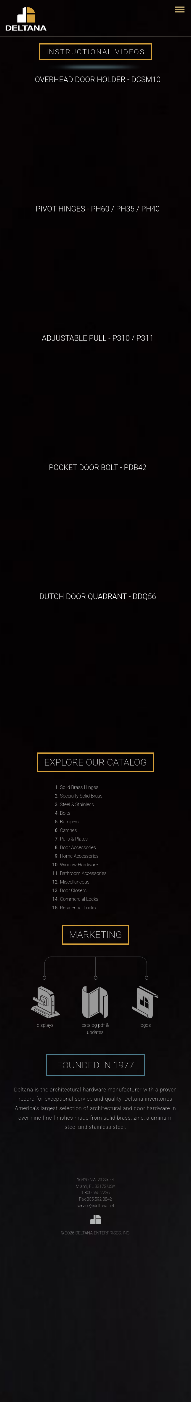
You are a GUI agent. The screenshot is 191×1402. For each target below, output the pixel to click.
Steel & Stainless (77, 804)
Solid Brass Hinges (79, 787)
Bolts (65, 813)
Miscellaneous (74, 882)
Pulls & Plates (74, 839)
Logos (145, 1025)
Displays (45, 1025)
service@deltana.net (95, 1205)
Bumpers (69, 822)
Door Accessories (78, 847)
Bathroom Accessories (83, 873)
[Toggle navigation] (180, 9)
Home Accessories (79, 856)
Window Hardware (79, 865)
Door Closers (73, 890)
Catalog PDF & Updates (95, 1028)
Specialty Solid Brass (81, 796)
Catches (68, 830)
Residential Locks (78, 908)
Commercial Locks (79, 899)
